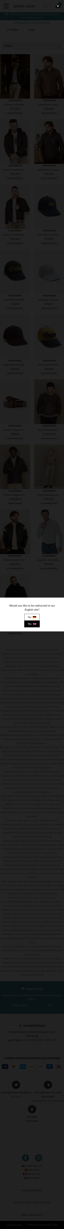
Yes (32, 624)
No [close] (32, 617)
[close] (58, 6)
